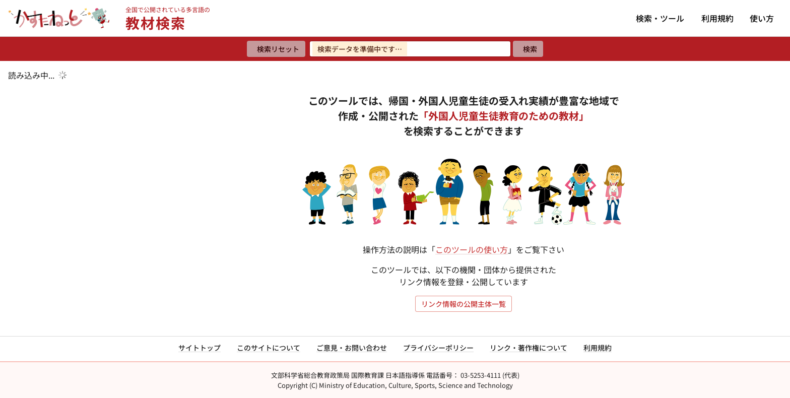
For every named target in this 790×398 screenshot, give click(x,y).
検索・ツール (660, 18)
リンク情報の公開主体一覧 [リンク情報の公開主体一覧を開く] (463, 304)
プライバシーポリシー (438, 348)
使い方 (762, 18)
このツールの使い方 (471, 249)
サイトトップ (199, 348)
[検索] (528, 49)
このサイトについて (268, 348)
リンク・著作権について (528, 348)
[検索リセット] (276, 49)
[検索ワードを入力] (410, 48)
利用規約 (717, 18)
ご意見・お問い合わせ (351, 348)
